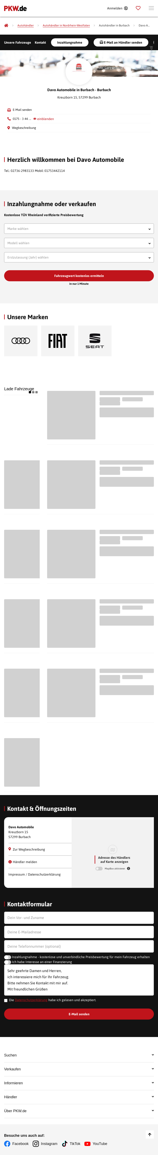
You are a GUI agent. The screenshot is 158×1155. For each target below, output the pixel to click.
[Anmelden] (117, 8)
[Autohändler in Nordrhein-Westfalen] (66, 25)
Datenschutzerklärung (31, 1000)
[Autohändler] (25, 25)
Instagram (49, 1144)
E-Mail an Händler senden (121, 42)
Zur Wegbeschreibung (26, 849)
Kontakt (40, 42)
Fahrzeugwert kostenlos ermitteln (79, 276)
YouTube (100, 1144)
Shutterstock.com (138, 67)
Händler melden (22, 862)
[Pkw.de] (6, 25)
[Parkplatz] (138, 8)
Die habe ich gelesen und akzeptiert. (52, 1000)
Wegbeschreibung (24, 127)
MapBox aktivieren (115, 868)
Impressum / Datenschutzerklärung (34, 874)
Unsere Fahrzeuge (17, 42)
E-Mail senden (22, 109)
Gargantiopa (114, 67)
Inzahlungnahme (69, 42)
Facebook (20, 1144)
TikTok (75, 1144)
